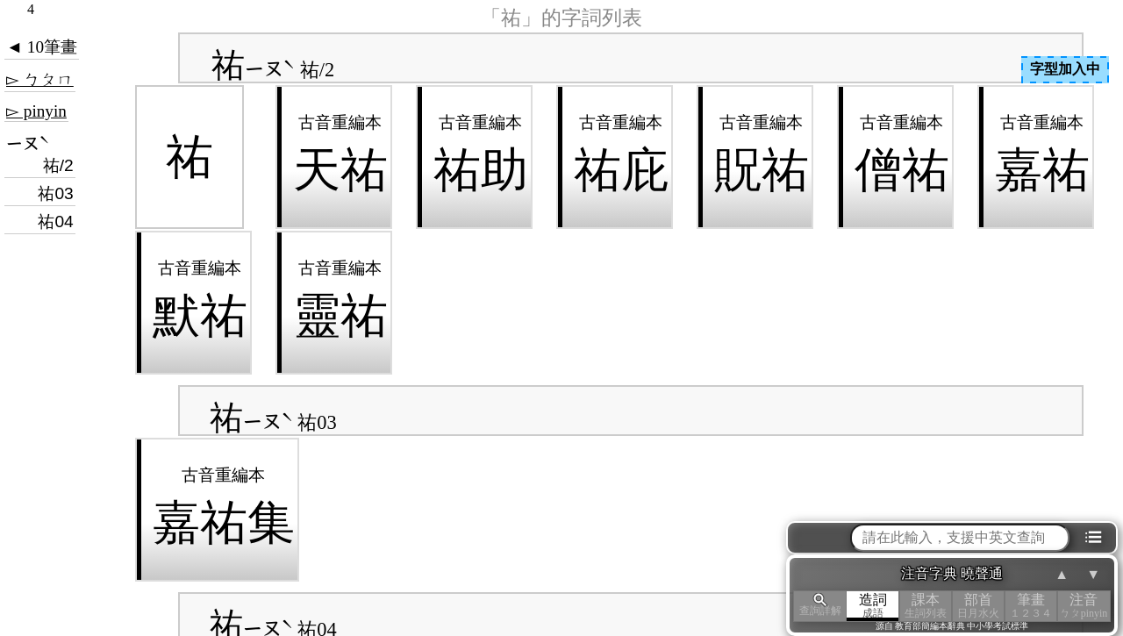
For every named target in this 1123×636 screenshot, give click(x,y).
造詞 (873, 605)
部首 (978, 605)
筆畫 (1031, 605)
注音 (1083, 605)
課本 (925, 605)
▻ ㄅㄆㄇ (40, 79)
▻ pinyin (36, 111)
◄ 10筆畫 (41, 47)
